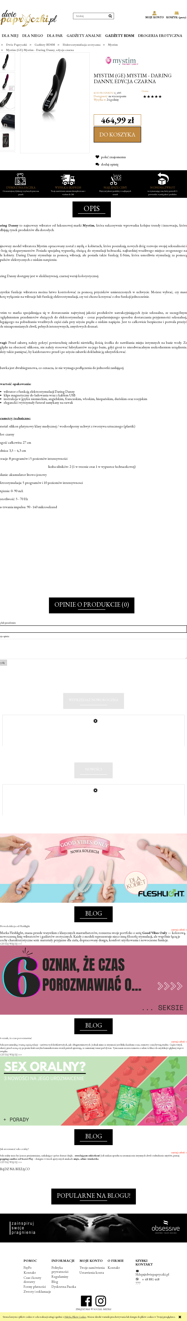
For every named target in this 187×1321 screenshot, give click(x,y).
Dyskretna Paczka (63, 1286)
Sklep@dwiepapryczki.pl (152, 1274)
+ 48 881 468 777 (147, 1281)
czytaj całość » (179, 929)
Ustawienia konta (91, 1272)
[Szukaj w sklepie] (90, 16)
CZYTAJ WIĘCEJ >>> (11, 943)
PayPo (28, 1267)
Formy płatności (35, 1286)
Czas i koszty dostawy (32, 1279)
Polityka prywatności (59, 1269)
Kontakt (30, 1272)
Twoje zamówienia (92, 1267)
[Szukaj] (110, 16)
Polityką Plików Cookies (75, 1316)
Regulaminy (59, 1276)
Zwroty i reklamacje (37, 1291)
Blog (54, 1281)
